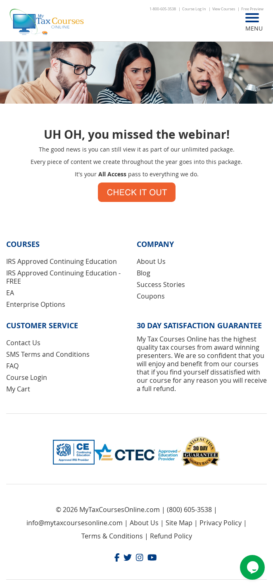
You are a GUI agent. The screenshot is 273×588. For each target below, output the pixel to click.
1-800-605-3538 (163, 9)
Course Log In (194, 9)
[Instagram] (139, 558)
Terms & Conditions (112, 536)
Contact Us (23, 342)
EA (10, 292)
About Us (151, 261)
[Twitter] (127, 558)
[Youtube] (152, 558)
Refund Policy (171, 536)
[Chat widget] (252, 567)
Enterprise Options (35, 304)
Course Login (26, 377)
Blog (143, 272)
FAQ (12, 365)
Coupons (151, 296)
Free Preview (252, 9)
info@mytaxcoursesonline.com (74, 522)
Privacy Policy (220, 522)
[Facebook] (117, 558)
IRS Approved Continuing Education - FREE (63, 277)
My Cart (18, 389)
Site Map (179, 522)
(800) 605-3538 (189, 509)
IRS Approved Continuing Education (61, 261)
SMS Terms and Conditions (48, 354)
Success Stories (161, 284)
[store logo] (47, 22)
